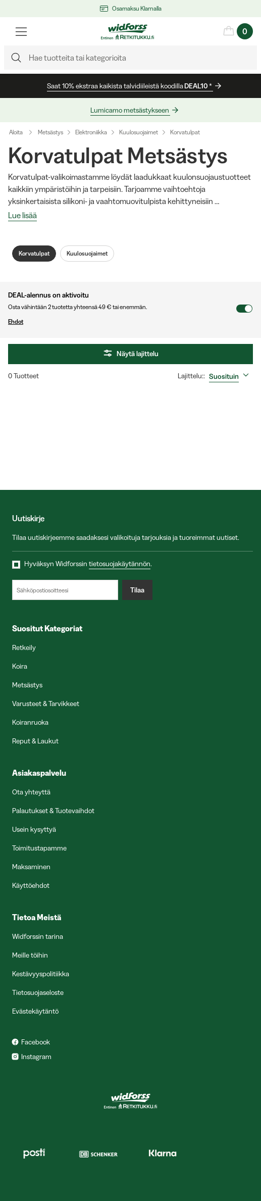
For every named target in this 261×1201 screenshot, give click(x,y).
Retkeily (24, 647)
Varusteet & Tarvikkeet (45, 703)
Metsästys (50, 132)
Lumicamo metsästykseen (130, 110)
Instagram (36, 1056)
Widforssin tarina (37, 936)
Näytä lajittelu (130, 354)
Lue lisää (22, 215)
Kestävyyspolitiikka (40, 973)
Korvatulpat (185, 132)
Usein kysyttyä (34, 829)
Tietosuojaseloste (38, 992)
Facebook (35, 1041)
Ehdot (122, 322)
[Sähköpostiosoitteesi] (65, 590)
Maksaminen (31, 866)
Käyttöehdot (30, 885)
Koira (19, 666)
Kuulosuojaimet (138, 132)
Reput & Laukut (35, 740)
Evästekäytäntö (35, 1011)
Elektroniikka (91, 132)
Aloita (23, 132)
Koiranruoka (30, 722)
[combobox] (231, 376)
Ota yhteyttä (31, 791)
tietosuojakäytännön (119, 563)
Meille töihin (30, 955)
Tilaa (137, 590)
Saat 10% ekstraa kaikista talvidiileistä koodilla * (130, 86)
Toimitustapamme (39, 848)
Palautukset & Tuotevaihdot (53, 810)
